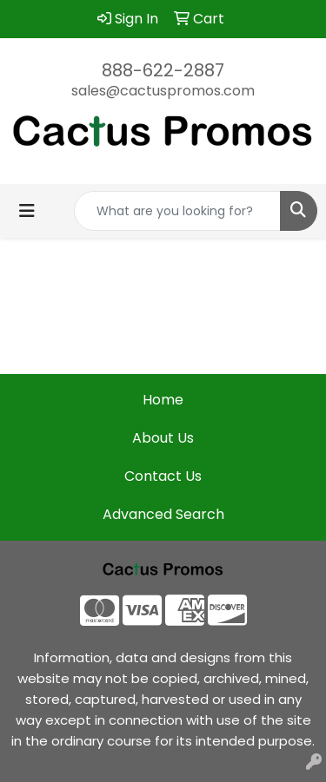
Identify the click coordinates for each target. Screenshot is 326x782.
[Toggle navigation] (27, 211)
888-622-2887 (163, 70)
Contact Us (163, 476)
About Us (163, 438)
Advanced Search (163, 514)
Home (163, 400)
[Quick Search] (177, 211)
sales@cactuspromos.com (163, 91)
